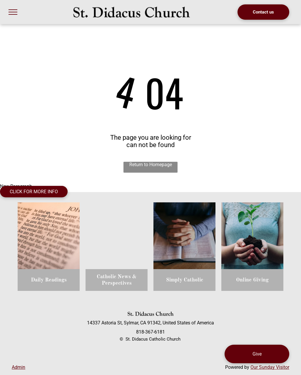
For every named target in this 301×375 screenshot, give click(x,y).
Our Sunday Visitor (269, 367)
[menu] (13, 12)
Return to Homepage (150, 164)
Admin (18, 367)
